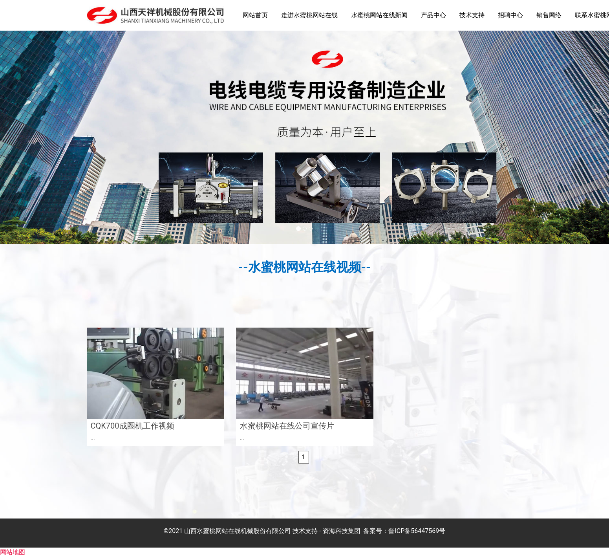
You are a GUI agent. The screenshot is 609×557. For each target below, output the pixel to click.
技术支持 (472, 15)
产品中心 (433, 15)
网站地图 (12, 552)
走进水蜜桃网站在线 (309, 15)
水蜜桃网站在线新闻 (379, 15)
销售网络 (548, 15)
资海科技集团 (341, 531)
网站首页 (255, 15)
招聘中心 (510, 15)
